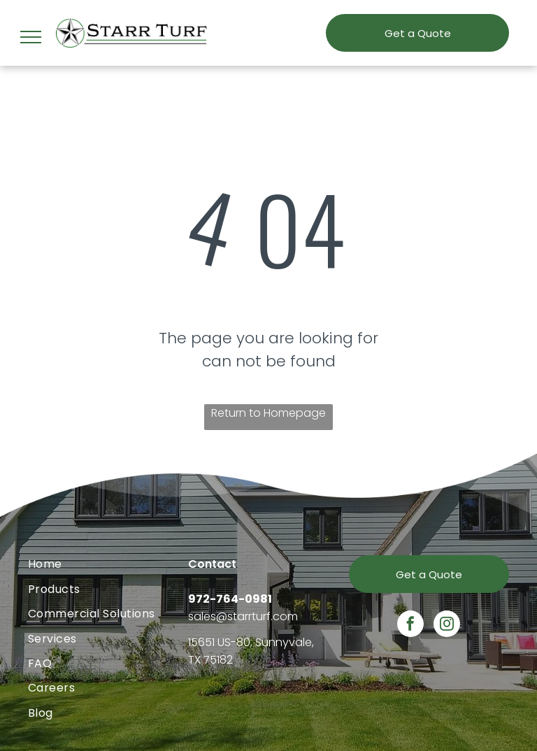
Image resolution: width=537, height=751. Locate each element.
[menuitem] (108, 564)
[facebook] (410, 625)
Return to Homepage (268, 413)
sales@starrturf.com (243, 616)
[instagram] (447, 625)
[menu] (31, 37)
